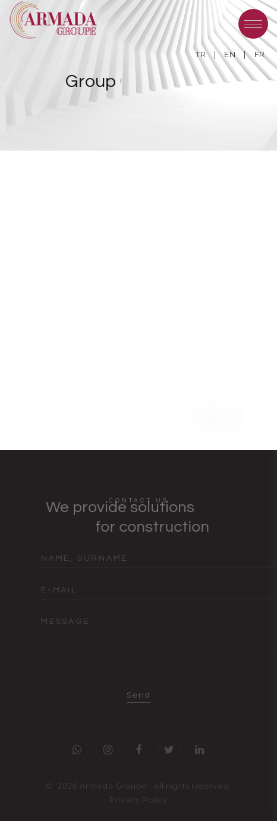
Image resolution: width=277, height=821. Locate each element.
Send (138, 700)
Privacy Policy (138, 804)
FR (259, 54)
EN (229, 54)
